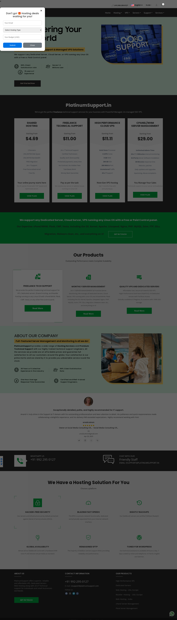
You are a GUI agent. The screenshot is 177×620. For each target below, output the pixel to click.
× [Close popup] (41, 10)
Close (32, 45)
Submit (12, 45)
